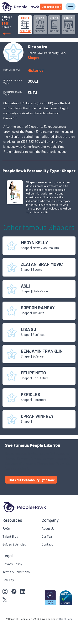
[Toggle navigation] (71, 6)
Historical (36, 70)
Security (8, 580)
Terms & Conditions (16, 572)
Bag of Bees (66, 618)
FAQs (6, 528)
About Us (48, 528)
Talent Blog (10, 536)
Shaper (34, 57)
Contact (47, 544)
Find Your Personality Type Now (30, 480)
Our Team (48, 536)
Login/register (51, 6)
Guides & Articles (14, 544)
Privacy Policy (12, 564)
